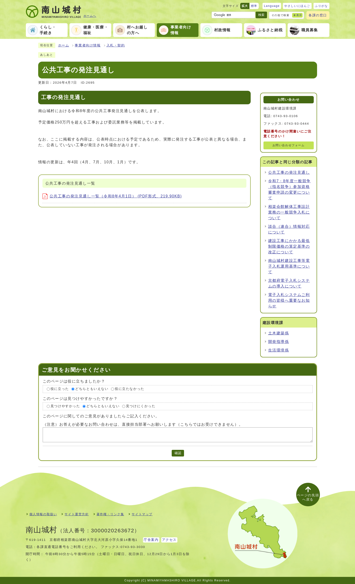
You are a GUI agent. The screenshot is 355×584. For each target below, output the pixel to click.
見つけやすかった (65, 406)
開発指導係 (278, 342)
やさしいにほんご (297, 6)
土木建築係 (278, 333)
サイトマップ (142, 514)
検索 (261, 15)
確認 (178, 453)
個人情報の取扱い (43, 514)
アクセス (169, 540)
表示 (299, 15)
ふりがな (321, 6)
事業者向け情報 (88, 45)
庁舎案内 (151, 540)
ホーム (63, 45)
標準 (254, 6)
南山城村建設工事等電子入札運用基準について (289, 266)
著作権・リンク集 (110, 514)
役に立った (60, 389)
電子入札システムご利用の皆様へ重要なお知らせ (289, 300)
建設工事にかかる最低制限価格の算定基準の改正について (289, 246)
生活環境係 (278, 350)
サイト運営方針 (77, 514)
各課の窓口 (318, 15)
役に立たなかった (129, 389)
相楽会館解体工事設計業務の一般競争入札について (289, 212)
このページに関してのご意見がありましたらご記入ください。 (101, 416)
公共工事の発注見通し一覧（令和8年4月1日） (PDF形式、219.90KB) (112, 196)
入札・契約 (115, 45)
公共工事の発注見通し (289, 172)
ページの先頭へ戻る (308, 497)
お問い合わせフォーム (288, 145)
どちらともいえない (91, 389)
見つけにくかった (141, 406)
